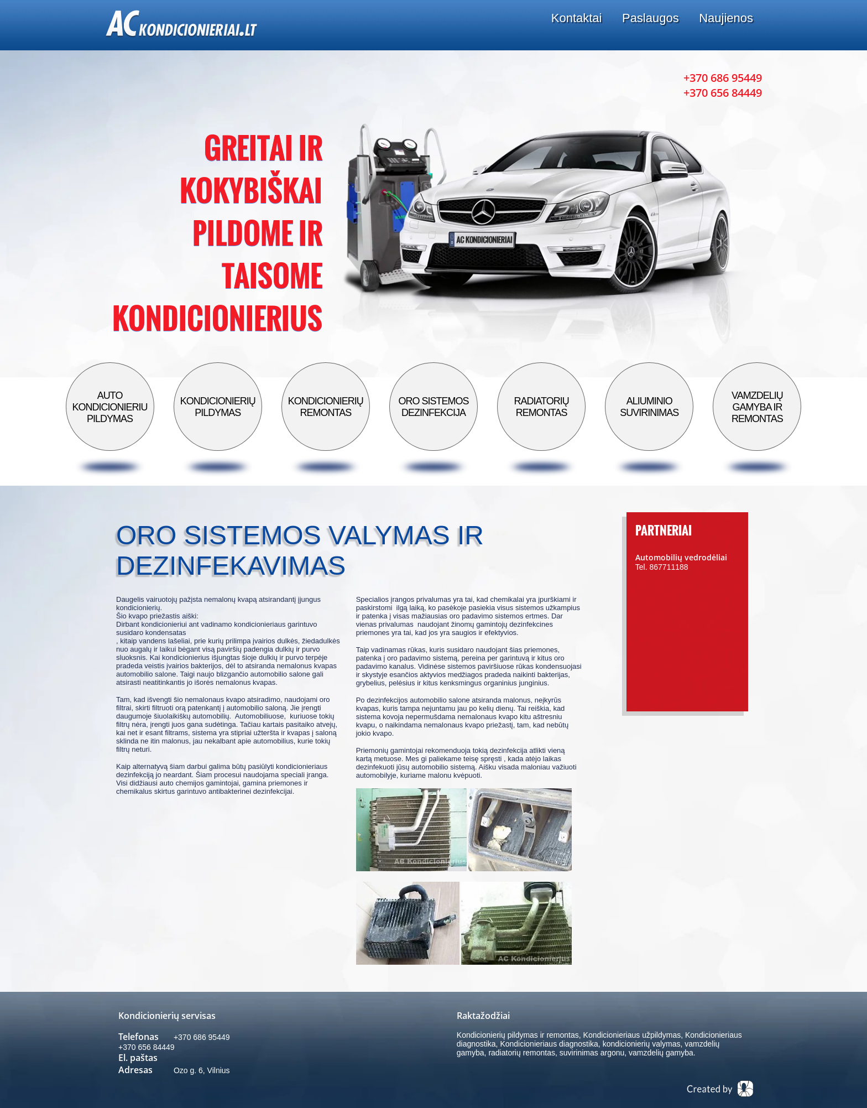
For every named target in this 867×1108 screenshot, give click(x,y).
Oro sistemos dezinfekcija (433, 407)
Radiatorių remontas (541, 407)
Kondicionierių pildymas (217, 407)
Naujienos (726, 18)
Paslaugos (650, 18)
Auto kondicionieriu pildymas (110, 407)
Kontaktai (576, 18)
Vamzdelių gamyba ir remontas (757, 407)
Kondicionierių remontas (325, 407)
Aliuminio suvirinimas (649, 407)
